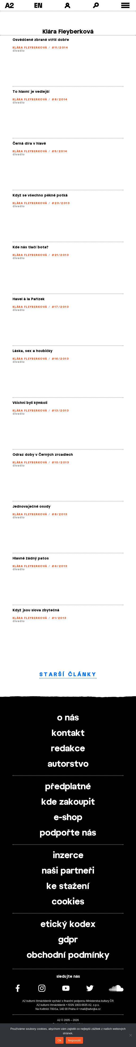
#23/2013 (61, 203)
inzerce (68, 855)
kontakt (68, 733)
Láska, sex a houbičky (32, 351)
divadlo (19, 50)
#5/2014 (59, 151)
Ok (59, 1040)
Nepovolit (74, 1040)
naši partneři (68, 871)
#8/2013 (59, 514)
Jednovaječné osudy (31, 507)
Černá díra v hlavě (29, 143)
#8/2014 (59, 99)
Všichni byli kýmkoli (30, 403)
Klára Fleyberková (30, 47)
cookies (68, 902)
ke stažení (68, 886)
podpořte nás (68, 833)
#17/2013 (60, 306)
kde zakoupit (68, 802)
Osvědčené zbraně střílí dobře (41, 40)
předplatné (68, 786)
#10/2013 (60, 462)
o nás (68, 718)
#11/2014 (60, 47)
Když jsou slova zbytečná (36, 610)
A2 (9, 5)
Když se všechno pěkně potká (40, 195)
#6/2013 (59, 566)
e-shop (68, 817)
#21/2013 (60, 255)
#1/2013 (59, 618)
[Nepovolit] (130, 1035)
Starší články (68, 674)
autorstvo (68, 764)
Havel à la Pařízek (29, 299)
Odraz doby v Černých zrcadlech (43, 455)
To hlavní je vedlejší (31, 92)
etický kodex (68, 924)
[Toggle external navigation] (125, 5)
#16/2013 (60, 358)
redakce (68, 748)
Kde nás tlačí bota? (30, 247)
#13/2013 (60, 410)
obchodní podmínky (68, 955)
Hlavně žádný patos (31, 558)
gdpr (68, 940)
